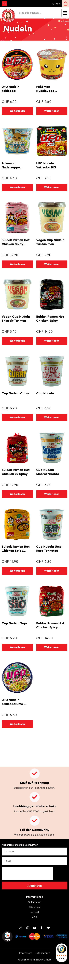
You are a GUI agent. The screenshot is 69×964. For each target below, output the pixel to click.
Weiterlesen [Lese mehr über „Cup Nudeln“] (51, 417)
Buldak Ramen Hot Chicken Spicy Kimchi (50, 625)
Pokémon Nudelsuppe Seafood (11, 166)
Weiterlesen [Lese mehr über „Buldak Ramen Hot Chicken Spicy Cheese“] (17, 570)
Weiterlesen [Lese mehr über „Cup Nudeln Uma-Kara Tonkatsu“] (51, 570)
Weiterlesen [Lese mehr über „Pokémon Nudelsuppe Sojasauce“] (51, 110)
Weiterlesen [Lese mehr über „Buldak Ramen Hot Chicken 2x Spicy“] (17, 494)
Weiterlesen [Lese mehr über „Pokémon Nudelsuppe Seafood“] (17, 187)
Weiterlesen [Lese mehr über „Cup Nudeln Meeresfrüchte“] (51, 494)
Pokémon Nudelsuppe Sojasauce (45, 89)
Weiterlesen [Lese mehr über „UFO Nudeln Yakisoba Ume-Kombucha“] (17, 724)
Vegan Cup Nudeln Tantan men (50, 242)
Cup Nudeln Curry (15, 393)
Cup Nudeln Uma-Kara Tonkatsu (49, 549)
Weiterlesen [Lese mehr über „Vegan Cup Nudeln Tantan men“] (51, 264)
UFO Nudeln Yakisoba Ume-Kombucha (13, 702)
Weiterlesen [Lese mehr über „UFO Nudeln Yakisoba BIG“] (51, 187)
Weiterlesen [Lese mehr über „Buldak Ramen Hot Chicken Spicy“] (51, 340)
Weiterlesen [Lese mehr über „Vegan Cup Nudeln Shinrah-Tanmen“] (17, 340)
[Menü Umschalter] (65, 13)
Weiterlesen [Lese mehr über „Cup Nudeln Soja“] (17, 647)
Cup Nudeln (45, 393)
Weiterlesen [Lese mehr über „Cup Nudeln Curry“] (17, 417)
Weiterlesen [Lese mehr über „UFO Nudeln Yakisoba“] (17, 110)
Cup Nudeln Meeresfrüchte (47, 472)
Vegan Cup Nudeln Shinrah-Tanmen (16, 319)
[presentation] (27, 873)
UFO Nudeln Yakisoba (10, 89)
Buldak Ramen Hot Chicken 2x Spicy (16, 472)
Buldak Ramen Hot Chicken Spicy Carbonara (16, 242)
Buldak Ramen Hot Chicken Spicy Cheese (16, 549)
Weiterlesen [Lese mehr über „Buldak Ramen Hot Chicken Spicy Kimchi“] (51, 647)
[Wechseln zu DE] (4, 3)
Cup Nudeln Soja (14, 623)
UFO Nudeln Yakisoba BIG (46, 165)
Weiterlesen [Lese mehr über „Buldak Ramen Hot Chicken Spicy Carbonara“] (17, 264)
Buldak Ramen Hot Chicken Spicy (50, 319)
